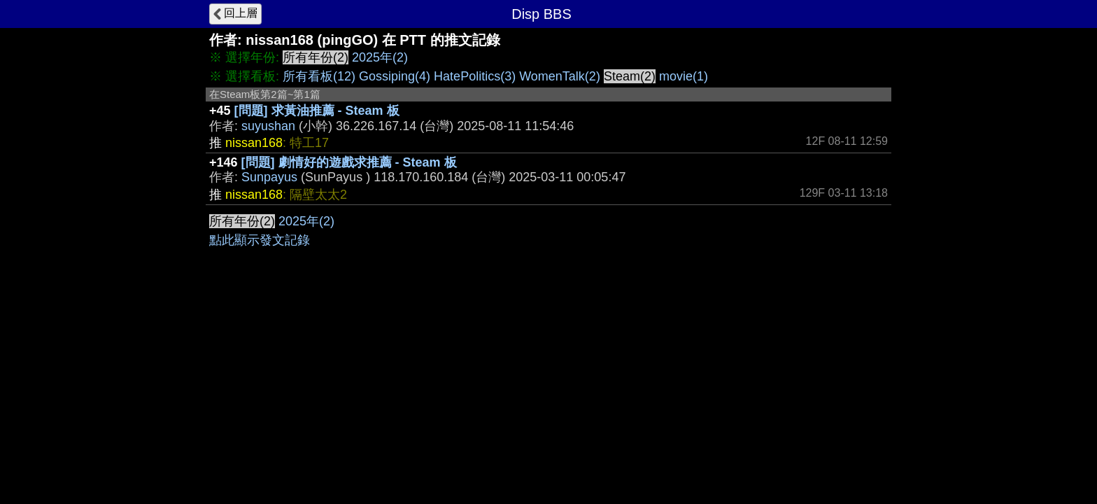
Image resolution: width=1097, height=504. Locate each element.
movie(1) (683, 76)
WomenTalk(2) (559, 76)
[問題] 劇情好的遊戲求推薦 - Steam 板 (349, 162)
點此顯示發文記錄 (259, 240)
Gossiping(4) (394, 76)
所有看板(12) (319, 76)
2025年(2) (380, 57)
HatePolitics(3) (475, 76)
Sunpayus (269, 177)
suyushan (268, 126)
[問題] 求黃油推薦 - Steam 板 (316, 111)
